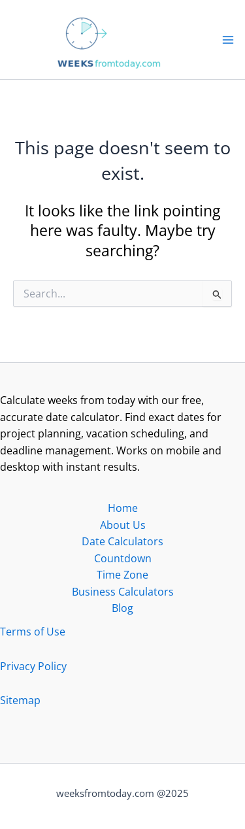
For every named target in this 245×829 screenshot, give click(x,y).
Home (123, 508)
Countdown (123, 558)
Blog (122, 608)
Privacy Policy (33, 666)
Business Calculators (123, 591)
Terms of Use (32, 631)
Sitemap (20, 700)
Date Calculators (122, 541)
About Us (123, 525)
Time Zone (122, 574)
